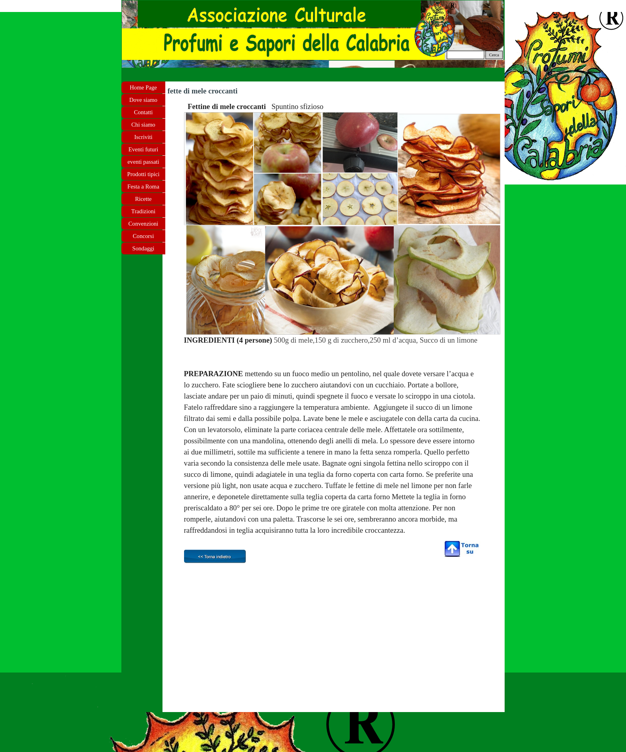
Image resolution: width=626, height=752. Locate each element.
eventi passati (143, 162)
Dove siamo (143, 100)
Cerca (494, 55)
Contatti (143, 112)
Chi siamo (143, 124)
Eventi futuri (143, 149)
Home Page (143, 87)
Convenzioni (143, 223)
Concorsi (143, 236)
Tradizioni (143, 211)
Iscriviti (143, 137)
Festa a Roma (143, 186)
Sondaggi (143, 248)
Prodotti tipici (143, 174)
